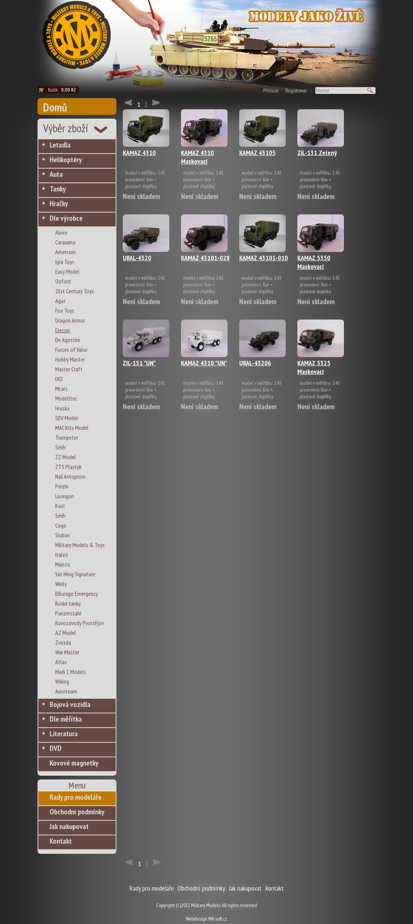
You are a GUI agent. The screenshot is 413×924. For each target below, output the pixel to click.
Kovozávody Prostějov (79, 623)
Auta (56, 174)
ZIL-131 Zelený (317, 152)
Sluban (62, 535)
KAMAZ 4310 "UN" (204, 363)
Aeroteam (66, 691)
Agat (60, 300)
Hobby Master (70, 359)
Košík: (63, 89)
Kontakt (61, 841)
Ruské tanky (68, 603)
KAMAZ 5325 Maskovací (313, 367)
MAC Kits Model (72, 427)
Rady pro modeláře (75, 797)
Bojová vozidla (70, 704)
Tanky (58, 189)
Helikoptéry (66, 159)
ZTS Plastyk (68, 466)
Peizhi (61, 486)
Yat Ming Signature (75, 574)
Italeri (61, 554)
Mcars (61, 388)
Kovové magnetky (74, 763)
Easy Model (67, 271)
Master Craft (69, 369)
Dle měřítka (66, 719)
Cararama (65, 242)
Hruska (62, 408)
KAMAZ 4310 (139, 152)
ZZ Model (65, 457)
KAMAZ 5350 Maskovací (313, 262)
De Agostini (67, 340)
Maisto (62, 564)
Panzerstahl (68, 613)
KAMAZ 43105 (257, 152)
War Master (67, 652)
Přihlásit (271, 90)
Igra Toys (64, 261)
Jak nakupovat (69, 826)
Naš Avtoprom (70, 476)
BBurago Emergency (76, 593)
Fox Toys (64, 310)
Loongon (64, 496)
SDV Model (66, 418)
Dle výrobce (66, 218)
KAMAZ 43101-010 (263, 257)
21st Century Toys (74, 291)
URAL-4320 (137, 257)
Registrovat (296, 90)
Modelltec (66, 398)
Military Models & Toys (80, 545)
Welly (61, 584)
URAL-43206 (255, 363)
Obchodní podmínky (77, 812)
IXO (59, 379)
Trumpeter (66, 437)
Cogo (60, 525)
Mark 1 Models (70, 671)
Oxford (63, 281)
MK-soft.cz (217, 918)
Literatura (64, 734)
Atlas (61, 662)
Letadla (60, 145)
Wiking (62, 681)
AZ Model (65, 632)
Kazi (60, 505)
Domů (55, 107)
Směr (60, 447)
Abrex (61, 232)
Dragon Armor (70, 320)
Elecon (62, 330)
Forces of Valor (71, 349)
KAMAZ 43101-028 (205, 257)
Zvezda (63, 642)
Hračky (59, 203)
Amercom (65, 252)
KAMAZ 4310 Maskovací (197, 157)
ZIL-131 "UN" (139, 363)
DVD (56, 748)
